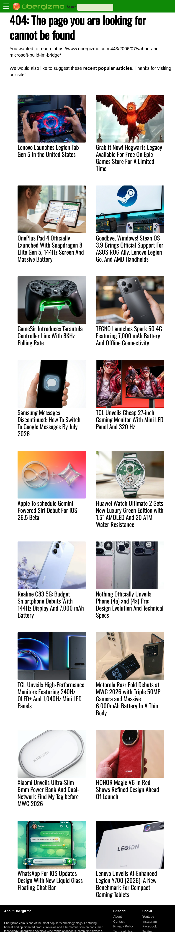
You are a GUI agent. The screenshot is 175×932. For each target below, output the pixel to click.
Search (71, 7)
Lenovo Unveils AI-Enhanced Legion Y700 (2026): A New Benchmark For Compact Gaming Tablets (126, 884)
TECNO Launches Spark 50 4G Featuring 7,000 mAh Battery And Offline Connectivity (129, 335)
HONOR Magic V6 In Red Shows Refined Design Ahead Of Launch (127, 789)
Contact (119, 921)
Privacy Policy (123, 926)
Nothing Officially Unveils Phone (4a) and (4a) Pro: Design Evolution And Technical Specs (129, 604)
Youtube (148, 916)
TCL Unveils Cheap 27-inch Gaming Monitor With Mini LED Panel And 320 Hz (129, 419)
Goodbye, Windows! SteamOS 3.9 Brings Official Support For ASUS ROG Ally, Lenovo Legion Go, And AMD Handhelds (129, 248)
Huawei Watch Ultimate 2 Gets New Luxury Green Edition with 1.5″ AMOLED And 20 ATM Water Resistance (129, 514)
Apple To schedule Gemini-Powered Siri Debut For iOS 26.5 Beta (47, 510)
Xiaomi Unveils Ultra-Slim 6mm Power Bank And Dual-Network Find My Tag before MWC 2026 (48, 793)
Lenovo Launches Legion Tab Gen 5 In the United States (48, 151)
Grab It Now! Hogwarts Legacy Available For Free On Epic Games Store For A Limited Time (129, 158)
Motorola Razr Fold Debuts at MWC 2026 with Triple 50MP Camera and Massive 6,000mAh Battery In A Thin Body (128, 698)
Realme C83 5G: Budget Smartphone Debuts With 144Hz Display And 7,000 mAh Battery (51, 604)
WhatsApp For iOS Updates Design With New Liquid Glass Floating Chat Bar (50, 880)
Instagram (149, 921)
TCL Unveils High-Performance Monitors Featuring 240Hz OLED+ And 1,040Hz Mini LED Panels (51, 695)
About (117, 916)
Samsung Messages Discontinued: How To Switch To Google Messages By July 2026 (49, 423)
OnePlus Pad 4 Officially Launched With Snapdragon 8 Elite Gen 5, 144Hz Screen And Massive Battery (51, 248)
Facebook (149, 926)
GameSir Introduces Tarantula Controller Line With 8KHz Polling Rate (50, 335)
